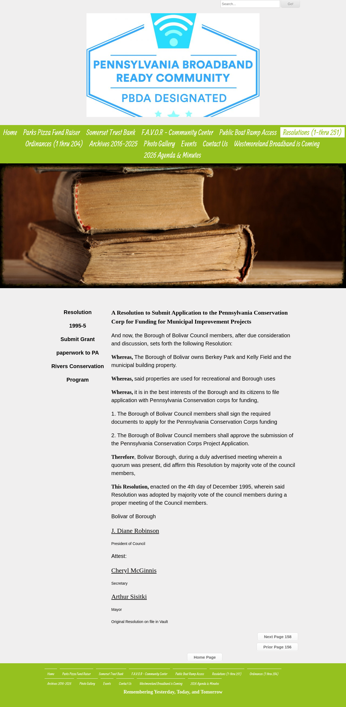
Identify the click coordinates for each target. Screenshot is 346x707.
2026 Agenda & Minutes (172, 155)
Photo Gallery (159, 143)
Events (189, 143)
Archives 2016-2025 (113, 143)
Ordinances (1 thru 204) (54, 143)
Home (10, 132)
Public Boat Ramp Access (248, 132)
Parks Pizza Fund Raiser (51, 132)
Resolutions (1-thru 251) (312, 132)
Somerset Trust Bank (111, 132)
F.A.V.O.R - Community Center (177, 132)
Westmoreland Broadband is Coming (277, 143)
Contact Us (215, 143)
